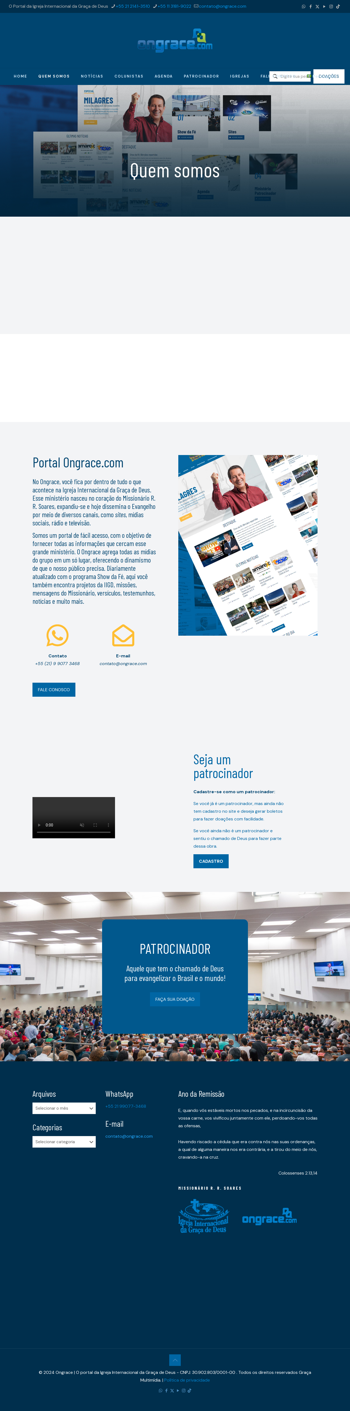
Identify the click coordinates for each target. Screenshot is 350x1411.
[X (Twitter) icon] (317, 6)
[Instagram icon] (331, 6)
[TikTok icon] (338, 6)
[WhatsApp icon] (304, 6)
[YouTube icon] (324, 6)
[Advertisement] (175, 372)
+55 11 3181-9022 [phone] (174, 6)
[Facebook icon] (310, 6)
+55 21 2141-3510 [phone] (133, 6)
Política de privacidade (187, 1380)
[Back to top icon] (175, 1360)
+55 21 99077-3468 (125, 1106)
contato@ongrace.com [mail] (222, 6)
